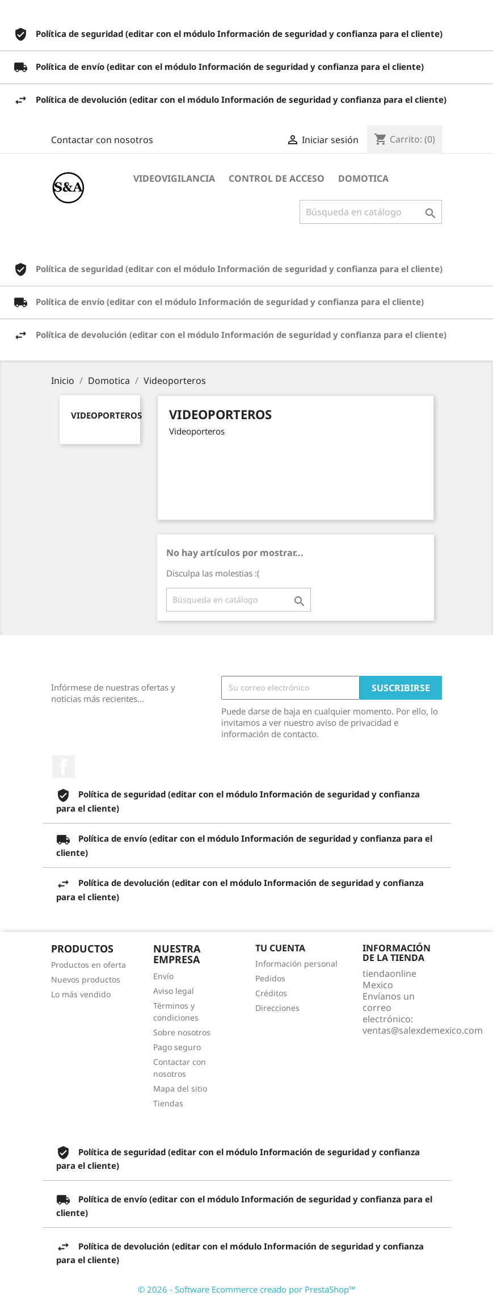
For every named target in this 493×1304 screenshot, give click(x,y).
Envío (163, 976)
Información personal (296, 963)
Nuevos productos (85, 979)
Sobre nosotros (181, 1032)
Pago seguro (177, 1047)
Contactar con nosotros (102, 139)
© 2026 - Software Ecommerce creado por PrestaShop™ (247, 1289)
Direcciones (277, 1007)
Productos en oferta (88, 964)
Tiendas (168, 1103)
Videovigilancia (174, 178)
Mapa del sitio (180, 1088)
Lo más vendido (81, 994)
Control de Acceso (277, 178)
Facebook (63, 766)
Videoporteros (106, 415)
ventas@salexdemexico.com (423, 1030)
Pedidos (270, 978)
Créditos (271, 993)
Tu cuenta (280, 948)
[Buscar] (371, 212)
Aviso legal (173, 990)
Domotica (363, 178)
